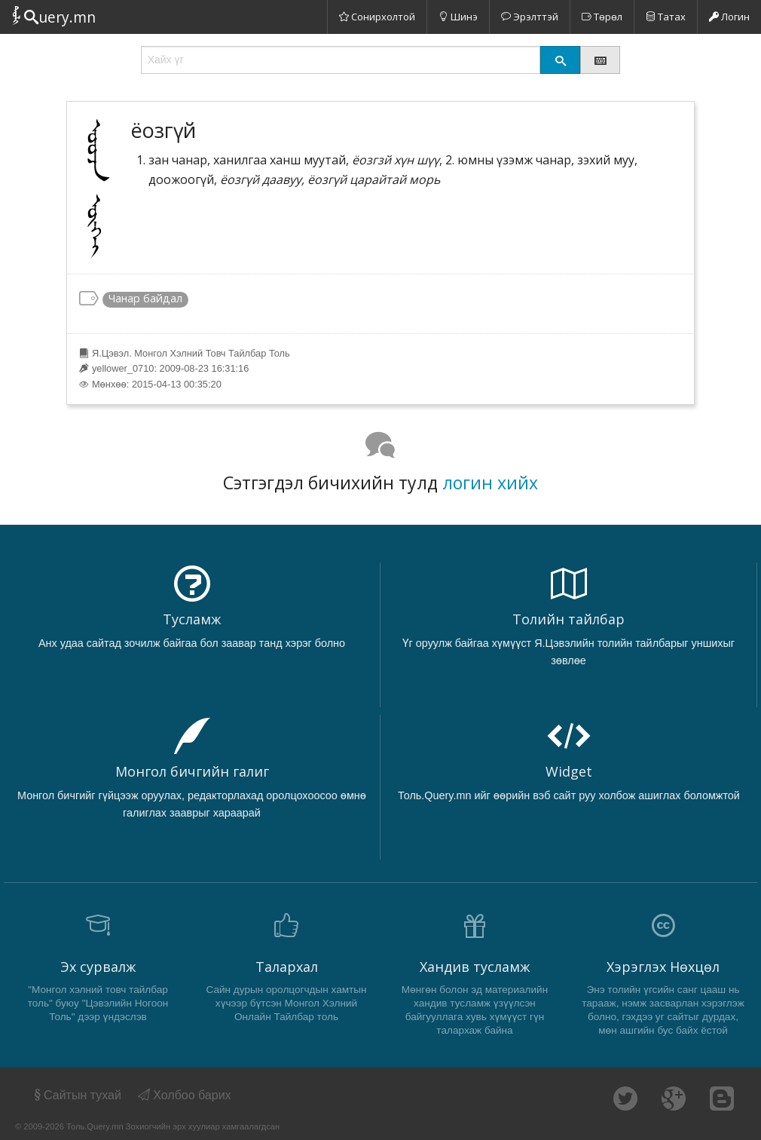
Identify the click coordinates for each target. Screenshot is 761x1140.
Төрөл (602, 16)
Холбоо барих (184, 1095)
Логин (729, 16)
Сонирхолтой (377, 16)
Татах (666, 16)
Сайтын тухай (76, 1095)
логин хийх (490, 482)
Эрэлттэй (529, 16)
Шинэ (458, 16)
